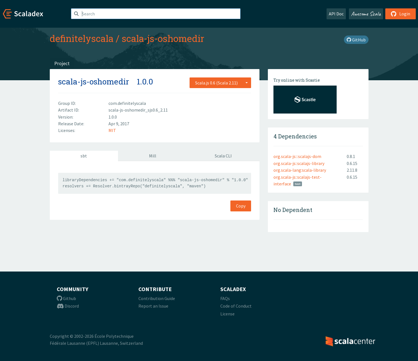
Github (66, 298)
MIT (112, 130)
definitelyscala (82, 38)
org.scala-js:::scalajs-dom (297, 156)
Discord (68, 306)
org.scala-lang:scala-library (299, 170)
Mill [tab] (152, 156)
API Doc (336, 13)
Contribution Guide (156, 298)
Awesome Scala (366, 13)
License (227, 314)
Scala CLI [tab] (223, 156)
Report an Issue (153, 306)
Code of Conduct (236, 306)
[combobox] (220, 82)
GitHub (356, 40)
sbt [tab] (84, 156)
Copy (240, 206)
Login (400, 13)
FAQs (225, 298)
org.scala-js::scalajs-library (298, 163)
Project (62, 63)
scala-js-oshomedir (163, 38)
